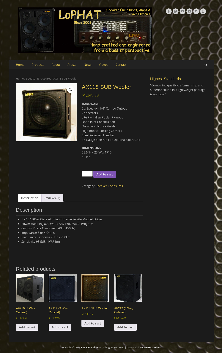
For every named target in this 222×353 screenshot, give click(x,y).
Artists (71, 65)
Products (38, 65)
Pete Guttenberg (151, 347)
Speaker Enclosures (38, 78)
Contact (121, 65)
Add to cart (104, 174)
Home (20, 65)
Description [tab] (29, 198)
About (56, 65)
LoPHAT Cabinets (91, 347)
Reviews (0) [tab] (52, 198)
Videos (103, 65)
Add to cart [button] (27, 327)
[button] (70, 89)
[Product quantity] (87, 174)
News (88, 65)
